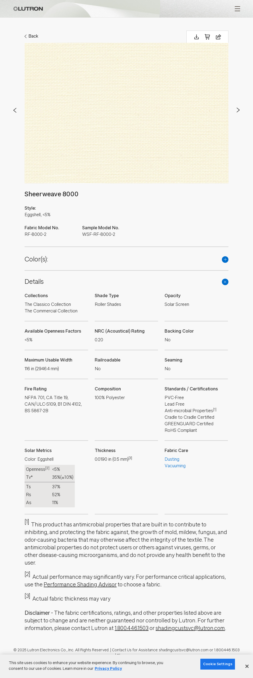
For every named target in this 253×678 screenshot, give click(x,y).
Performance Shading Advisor (80, 584)
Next (238, 110)
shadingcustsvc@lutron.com (190, 628)
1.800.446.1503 (131, 628)
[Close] (247, 666)
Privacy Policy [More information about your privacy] (108, 668)
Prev (15, 110)
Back (33, 36)
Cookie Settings (217, 664)
